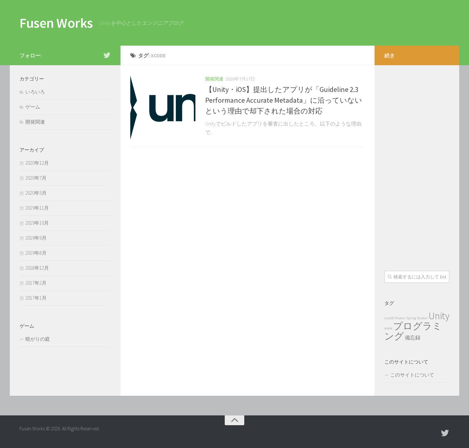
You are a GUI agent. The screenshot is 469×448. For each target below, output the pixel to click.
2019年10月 (37, 223)
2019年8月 (36, 253)
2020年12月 (37, 163)
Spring (411, 318)
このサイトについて (412, 375)
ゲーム (32, 107)
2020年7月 (36, 178)
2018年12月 (37, 268)
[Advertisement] (417, 163)
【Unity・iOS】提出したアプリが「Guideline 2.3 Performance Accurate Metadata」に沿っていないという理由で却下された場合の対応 (283, 100)
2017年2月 (36, 283)
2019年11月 (37, 208)
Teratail (422, 318)
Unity (439, 316)
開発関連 (214, 79)
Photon (400, 318)
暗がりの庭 (37, 339)
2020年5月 (36, 193)
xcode (388, 328)
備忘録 (412, 337)
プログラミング (413, 331)
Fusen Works (56, 22)
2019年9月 (36, 238)
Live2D (389, 318)
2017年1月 (36, 298)
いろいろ (35, 92)
